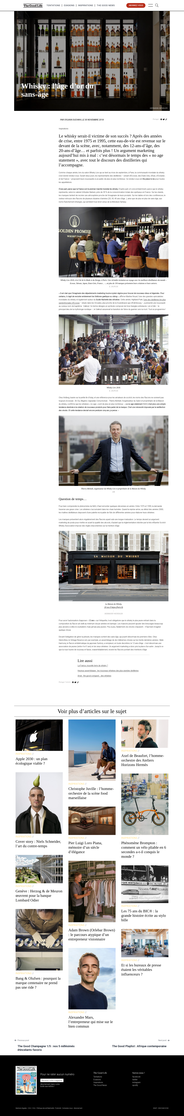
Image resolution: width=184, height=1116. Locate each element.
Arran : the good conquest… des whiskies (94, 676)
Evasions (69, 5)
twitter (135, 1079)
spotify (135, 1085)
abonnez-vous (136, 5)
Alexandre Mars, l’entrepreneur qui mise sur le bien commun (90, 1022)
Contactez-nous (67, 1108)
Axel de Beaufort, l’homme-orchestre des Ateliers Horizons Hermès (142, 760)
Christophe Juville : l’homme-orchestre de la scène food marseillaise (91, 793)
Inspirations (85, 5)
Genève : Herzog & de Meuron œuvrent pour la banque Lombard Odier (39, 895)
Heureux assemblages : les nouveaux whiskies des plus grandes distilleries (108, 671)
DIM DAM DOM (163, 1108)
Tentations (53, 5)
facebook (136, 1077)
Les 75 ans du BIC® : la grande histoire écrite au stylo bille (143, 915)
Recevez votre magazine (52, 1080)
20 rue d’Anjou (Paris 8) (113, 607)
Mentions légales (21, 1108)
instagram (136, 1082)
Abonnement (78, 1108)
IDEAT (155, 1108)
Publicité (58, 1108)
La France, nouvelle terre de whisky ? (93, 665)
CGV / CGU (32, 1108)
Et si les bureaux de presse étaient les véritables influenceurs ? (141, 969)
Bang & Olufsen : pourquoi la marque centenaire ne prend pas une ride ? (38, 983)
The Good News (106, 5)
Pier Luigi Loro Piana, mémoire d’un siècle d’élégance (85, 847)
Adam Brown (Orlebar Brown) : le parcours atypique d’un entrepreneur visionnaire (91, 934)
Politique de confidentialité (45, 1108)
